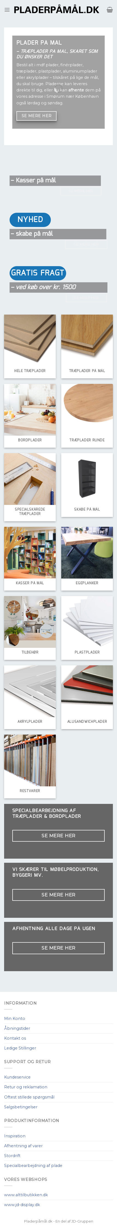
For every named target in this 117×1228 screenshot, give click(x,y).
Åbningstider (17, 1028)
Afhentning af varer (23, 1145)
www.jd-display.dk (22, 1204)
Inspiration (14, 1136)
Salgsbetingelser (20, 1107)
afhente (76, 90)
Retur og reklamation (25, 1087)
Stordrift (12, 1155)
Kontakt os (15, 1038)
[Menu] (7, 9)
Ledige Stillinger (20, 1048)
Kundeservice (17, 1077)
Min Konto (14, 1018)
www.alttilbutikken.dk (26, 1194)
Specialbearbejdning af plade (33, 1165)
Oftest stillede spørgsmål (29, 1097)
